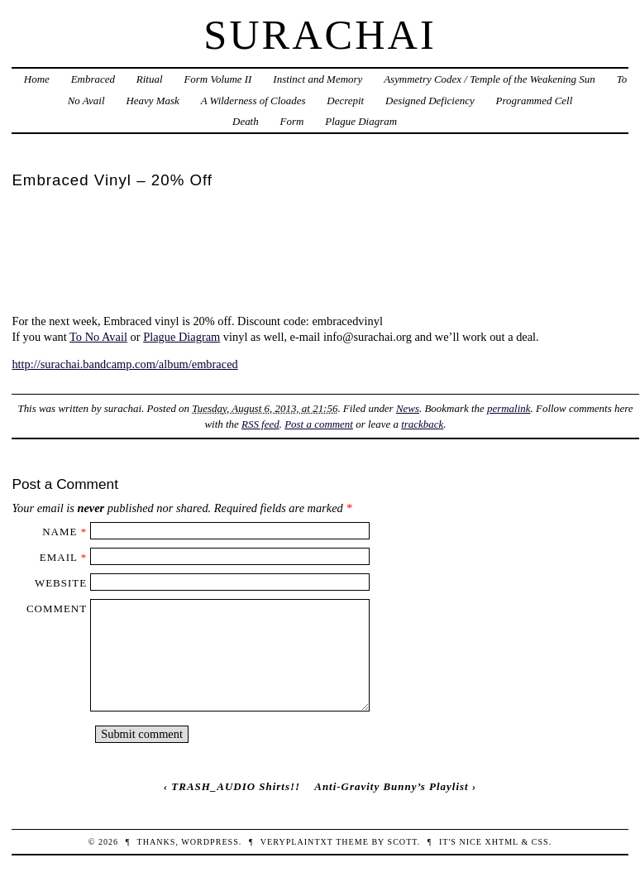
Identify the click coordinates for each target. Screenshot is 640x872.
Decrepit (345, 100)
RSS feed (260, 424)
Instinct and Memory (317, 79)
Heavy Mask (152, 100)
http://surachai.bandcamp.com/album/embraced (124, 364)
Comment (56, 608)
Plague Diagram (361, 121)
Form (292, 121)
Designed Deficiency (430, 100)
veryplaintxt (296, 841)
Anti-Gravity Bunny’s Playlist (391, 786)
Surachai (320, 35)
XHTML (501, 841)
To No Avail (98, 336)
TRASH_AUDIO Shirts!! (235, 786)
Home (37, 79)
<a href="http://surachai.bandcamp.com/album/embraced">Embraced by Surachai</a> (320, 251)
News (407, 408)
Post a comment (318, 424)
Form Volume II (217, 79)
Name (59, 531)
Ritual (149, 79)
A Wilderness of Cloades (253, 100)
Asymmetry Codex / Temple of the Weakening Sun (489, 79)
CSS (540, 841)
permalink (509, 408)
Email (59, 557)
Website (61, 583)
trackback (422, 424)
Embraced (93, 79)
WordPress (209, 841)
